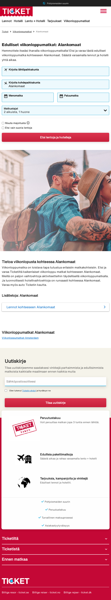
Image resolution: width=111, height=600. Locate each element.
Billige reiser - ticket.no (46, 592)
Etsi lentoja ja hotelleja (55, 137)
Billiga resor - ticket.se (15, 592)
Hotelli (18, 21)
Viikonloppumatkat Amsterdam (20, 338)
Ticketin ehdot (29, 391)
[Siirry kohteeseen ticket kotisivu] (16, 11)
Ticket (5, 31)
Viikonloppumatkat (77, 21)
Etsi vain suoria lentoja (17, 127)
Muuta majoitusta (14, 123)
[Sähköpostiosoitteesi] (55, 381)
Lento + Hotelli (35, 21)
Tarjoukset (54, 21)
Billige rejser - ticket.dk (78, 592)
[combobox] (58, 73)
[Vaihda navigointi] (103, 11)
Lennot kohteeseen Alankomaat (31, 307)
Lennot (7, 21)
